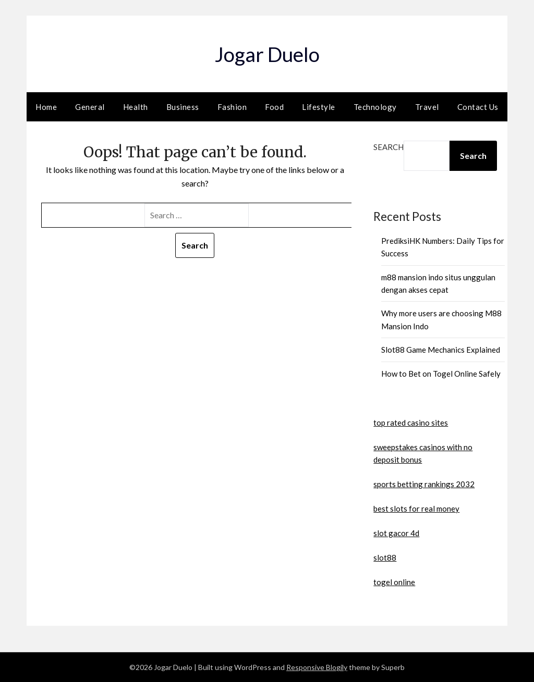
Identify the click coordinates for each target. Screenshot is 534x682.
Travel (427, 106)
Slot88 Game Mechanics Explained (440, 349)
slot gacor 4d (396, 533)
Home (46, 106)
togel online (394, 582)
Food (274, 106)
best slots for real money (416, 508)
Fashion (232, 106)
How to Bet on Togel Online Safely (441, 373)
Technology (375, 106)
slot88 (384, 557)
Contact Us (478, 106)
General (90, 106)
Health (135, 106)
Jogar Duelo (267, 52)
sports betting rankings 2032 (424, 484)
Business (182, 106)
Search (388, 147)
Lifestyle (318, 106)
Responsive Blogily (316, 667)
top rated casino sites (410, 422)
